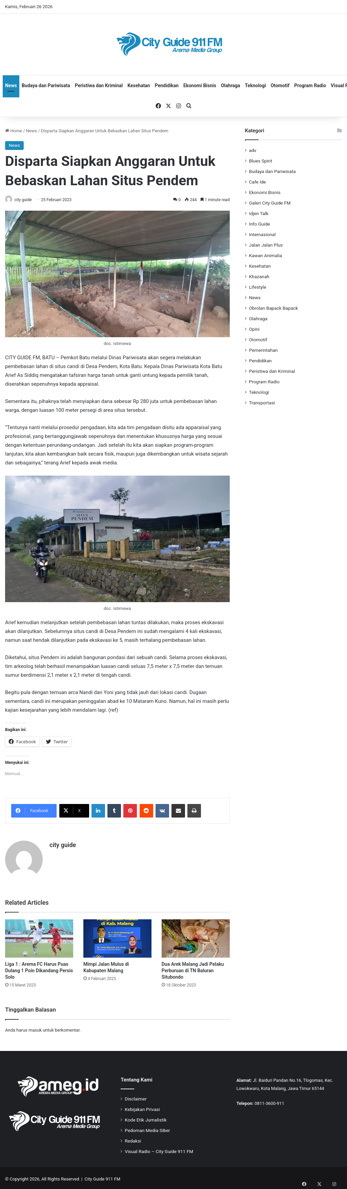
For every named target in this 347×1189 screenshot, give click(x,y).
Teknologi (255, 85)
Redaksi (133, 1138)
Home (13, 130)
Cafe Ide (257, 182)
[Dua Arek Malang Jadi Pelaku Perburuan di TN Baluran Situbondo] (196, 936)
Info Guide (259, 224)
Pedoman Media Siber (147, 1128)
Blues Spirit (260, 161)
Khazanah (259, 276)
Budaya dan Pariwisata (46, 85)
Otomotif (280, 85)
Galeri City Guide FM (270, 203)
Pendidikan (167, 85)
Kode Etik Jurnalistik (145, 1117)
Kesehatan (138, 85)
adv (253, 150)
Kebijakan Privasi (142, 1107)
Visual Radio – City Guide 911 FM (159, 1149)
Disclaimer (135, 1096)
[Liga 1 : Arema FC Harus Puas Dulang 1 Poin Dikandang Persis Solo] (39, 936)
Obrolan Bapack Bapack (273, 308)
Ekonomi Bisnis (199, 85)
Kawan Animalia (265, 255)
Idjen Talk (259, 213)
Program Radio (310, 85)
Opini (254, 329)
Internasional (262, 234)
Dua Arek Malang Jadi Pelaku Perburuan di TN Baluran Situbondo (193, 968)
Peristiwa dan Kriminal (99, 85)
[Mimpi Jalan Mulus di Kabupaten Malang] (117, 936)
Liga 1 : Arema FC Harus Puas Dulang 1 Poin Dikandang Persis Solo (39, 968)
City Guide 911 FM (103, 1176)
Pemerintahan (263, 350)
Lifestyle (257, 287)
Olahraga (230, 85)
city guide (26, 199)
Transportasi (262, 402)
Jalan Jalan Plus (266, 245)
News (11, 85)
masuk (35, 1027)
